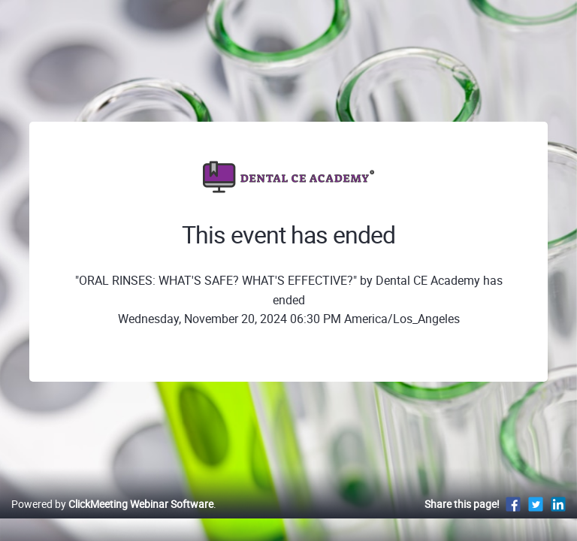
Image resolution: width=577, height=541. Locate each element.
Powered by (112, 504)
